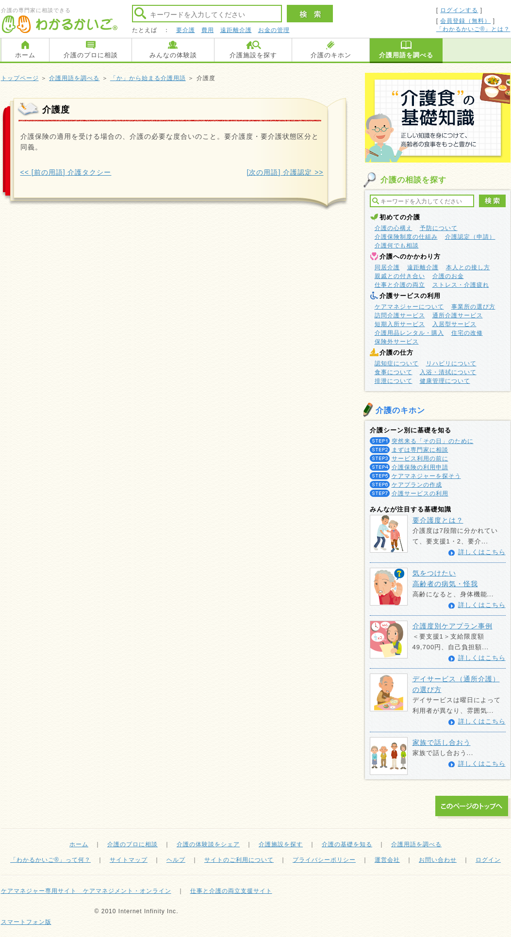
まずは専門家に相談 (420, 449)
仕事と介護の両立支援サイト (231, 891)
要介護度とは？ (437, 520)
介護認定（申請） (470, 236)
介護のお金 (448, 276)
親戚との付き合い (400, 276)
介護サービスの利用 (420, 493)
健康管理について (445, 381)
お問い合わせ (438, 859)
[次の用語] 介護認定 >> (285, 172)
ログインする (459, 10)
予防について (439, 228)
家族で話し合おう (441, 742)
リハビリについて (451, 363)
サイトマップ (129, 859)
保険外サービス (397, 341)
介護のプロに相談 (91, 55)
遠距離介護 (236, 30)
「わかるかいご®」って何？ (50, 859)
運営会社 (387, 859)
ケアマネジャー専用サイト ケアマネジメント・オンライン (86, 891)
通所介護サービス (457, 315)
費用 (207, 30)
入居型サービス (454, 324)
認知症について (397, 363)
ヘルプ (175, 859)
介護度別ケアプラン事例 (452, 626)
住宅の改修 (467, 332)
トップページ (20, 78)
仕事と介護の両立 (400, 284)
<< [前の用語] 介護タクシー (66, 172)
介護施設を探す (253, 55)
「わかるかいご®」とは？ (473, 29)
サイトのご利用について (239, 859)
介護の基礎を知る (347, 844)
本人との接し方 (468, 267)
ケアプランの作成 (417, 484)
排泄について (393, 381)
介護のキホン (331, 55)
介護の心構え (393, 228)
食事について (393, 372)
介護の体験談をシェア (208, 844)
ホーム (25, 55)
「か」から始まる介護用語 (148, 78)
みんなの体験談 (173, 55)
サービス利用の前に (420, 458)
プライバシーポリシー (324, 859)
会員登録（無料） (465, 20)
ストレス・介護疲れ (460, 284)
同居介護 (387, 267)
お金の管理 (274, 30)
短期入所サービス (400, 324)
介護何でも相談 (397, 245)
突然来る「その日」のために (433, 441)
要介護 (185, 30)
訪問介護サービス (400, 315)
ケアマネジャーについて (409, 306)
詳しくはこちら (482, 552)
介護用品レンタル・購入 (409, 332)
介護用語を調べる (406, 55)
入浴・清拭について (448, 372)
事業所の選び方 (473, 306)
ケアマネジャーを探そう (426, 476)
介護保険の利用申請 (420, 467)
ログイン (488, 859)
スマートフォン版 (26, 922)
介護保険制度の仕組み (406, 236)
